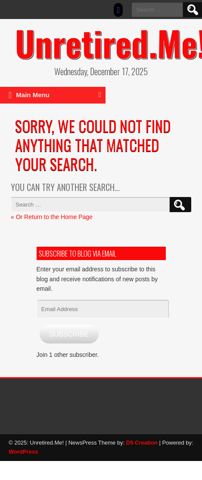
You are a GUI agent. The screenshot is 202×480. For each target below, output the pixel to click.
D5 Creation (142, 442)
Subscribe (68, 334)
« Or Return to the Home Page (52, 216)
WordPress (23, 451)
